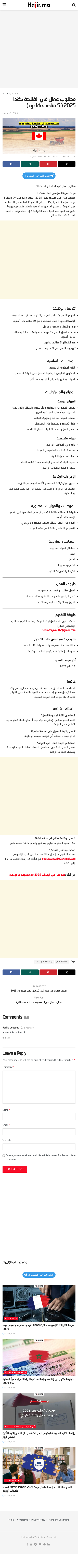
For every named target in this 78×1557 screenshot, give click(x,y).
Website (7, 1144)
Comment (9, 1070)
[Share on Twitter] (66, 164)
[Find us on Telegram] (35, 1548)
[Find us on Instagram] (31, 1548)
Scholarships (13, 1484)
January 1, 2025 (10, 113)
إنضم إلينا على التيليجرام (39, 175)
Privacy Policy (38, 1524)
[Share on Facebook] (11, 164)
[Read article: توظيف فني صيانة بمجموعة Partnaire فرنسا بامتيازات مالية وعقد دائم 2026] (39, 1307)
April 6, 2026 (9, 1337)
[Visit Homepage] (39, 5)
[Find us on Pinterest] (44, 1548)
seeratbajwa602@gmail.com (58, 630)
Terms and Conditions (58, 1524)
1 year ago (29, 1030)
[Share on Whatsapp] (29, 164)
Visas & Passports (15, 1376)
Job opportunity (44, 962)
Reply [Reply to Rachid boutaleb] (7, 1040)
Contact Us (22, 1524)
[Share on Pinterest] (48, 164)
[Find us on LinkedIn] (48, 1548)
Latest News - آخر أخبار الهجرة (20, 1430)
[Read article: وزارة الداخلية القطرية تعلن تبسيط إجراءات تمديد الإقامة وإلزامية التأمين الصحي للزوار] (39, 1415)
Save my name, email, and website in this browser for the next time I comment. (40, 1161)
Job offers (15, 94)
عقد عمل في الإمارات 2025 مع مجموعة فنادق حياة (37, 875)
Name (7, 1113)
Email (6, 1128)
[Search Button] (73, 5)
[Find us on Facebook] (27, 1548)
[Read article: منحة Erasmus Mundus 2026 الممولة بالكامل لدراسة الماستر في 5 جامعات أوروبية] (39, 1469)
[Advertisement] (39, 49)
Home (5, 94)
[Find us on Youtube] (40, 1548)
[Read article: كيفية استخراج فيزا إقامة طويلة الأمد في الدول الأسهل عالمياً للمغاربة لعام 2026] (39, 1361)
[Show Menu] (4, 5)
